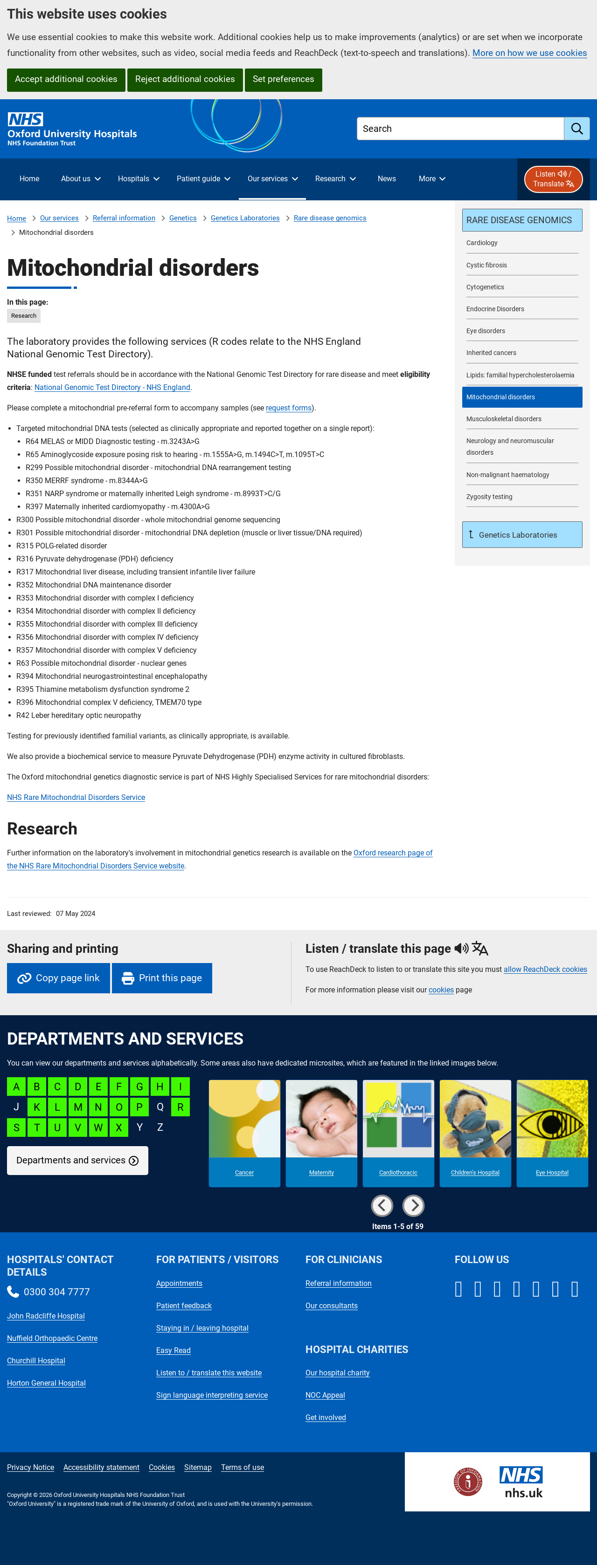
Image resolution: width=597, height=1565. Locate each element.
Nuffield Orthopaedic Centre (52, 1338)
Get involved (325, 1417)
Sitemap (198, 1467)
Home (16, 218)
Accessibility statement (101, 1467)
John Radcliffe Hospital (46, 1316)
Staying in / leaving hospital (202, 1328)
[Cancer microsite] (244, 1134)
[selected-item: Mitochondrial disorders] (522, 397)
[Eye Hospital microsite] (552, 1134)
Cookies (162, 1467)
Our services (59, 218)
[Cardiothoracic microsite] (398, 1134)
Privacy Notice (30, 1467)
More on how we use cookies (529, 53)
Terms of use (242, 1467)
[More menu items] (432, 179)
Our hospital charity (337, 1372)
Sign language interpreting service (212, 1395)
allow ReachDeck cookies (545, 969)
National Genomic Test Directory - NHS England (112, 387)
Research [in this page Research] (23, 315)
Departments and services (70, 1160)
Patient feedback (184, 1305)
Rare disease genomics (330, 218)
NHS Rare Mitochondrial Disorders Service (76, 797)
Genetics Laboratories (245, 218)
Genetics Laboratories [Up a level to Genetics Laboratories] (517, 535)
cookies (441, 989)
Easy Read (173, 1350)
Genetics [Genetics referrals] (183, 218)
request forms (289, 407)
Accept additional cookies (66, 79)
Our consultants (331, 1305)
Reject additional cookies (185, 79)
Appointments (179, 1283)
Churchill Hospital (36, 1360)
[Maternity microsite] (321, 1134)
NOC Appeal (325, 1395)
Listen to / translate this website (209, 1372)
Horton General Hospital (46, 1383)
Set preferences (283, 79)
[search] (577, 128)
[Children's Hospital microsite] (475, 1134)
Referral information (124, 218)
